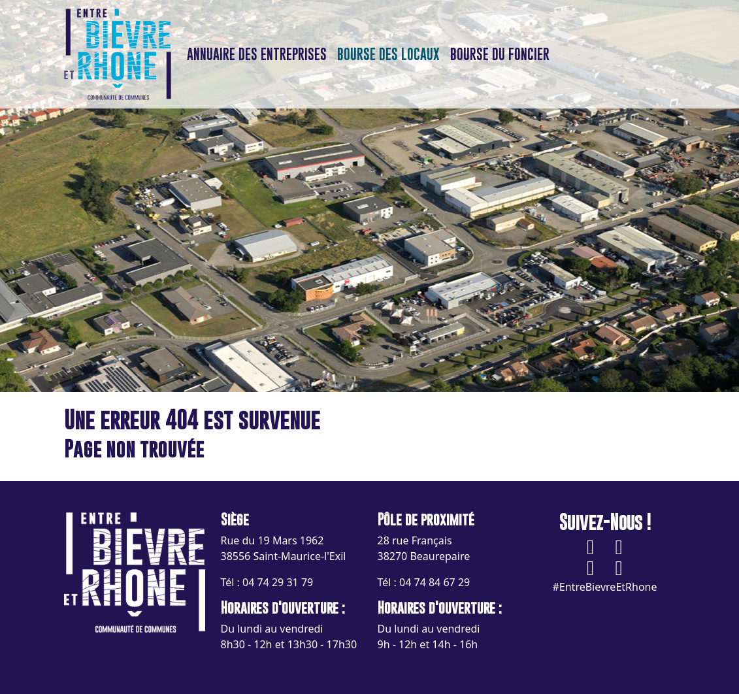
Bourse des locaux (388, 54)
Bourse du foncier (500, 54)
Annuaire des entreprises (257, 54)
